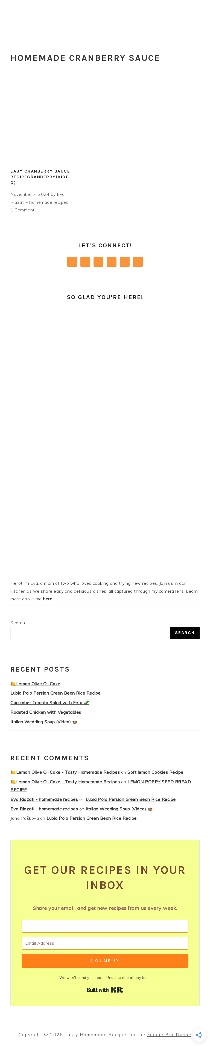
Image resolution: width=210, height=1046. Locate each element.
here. (47, 598)
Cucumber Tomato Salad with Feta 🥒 (49, 702)
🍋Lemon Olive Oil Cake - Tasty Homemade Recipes (65, 772)
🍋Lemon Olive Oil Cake (35, 683)
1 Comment (22, 210)
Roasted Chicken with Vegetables (45, 712)
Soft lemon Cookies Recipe (155, 772)
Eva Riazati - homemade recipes (44, 799)
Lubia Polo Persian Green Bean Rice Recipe (55, 693)
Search (17, 622)
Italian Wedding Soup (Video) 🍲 (44, 721)
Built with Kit (105, 990)
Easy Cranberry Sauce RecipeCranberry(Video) (40, 176)
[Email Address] (105, 943)
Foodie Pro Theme (169, 1034)
